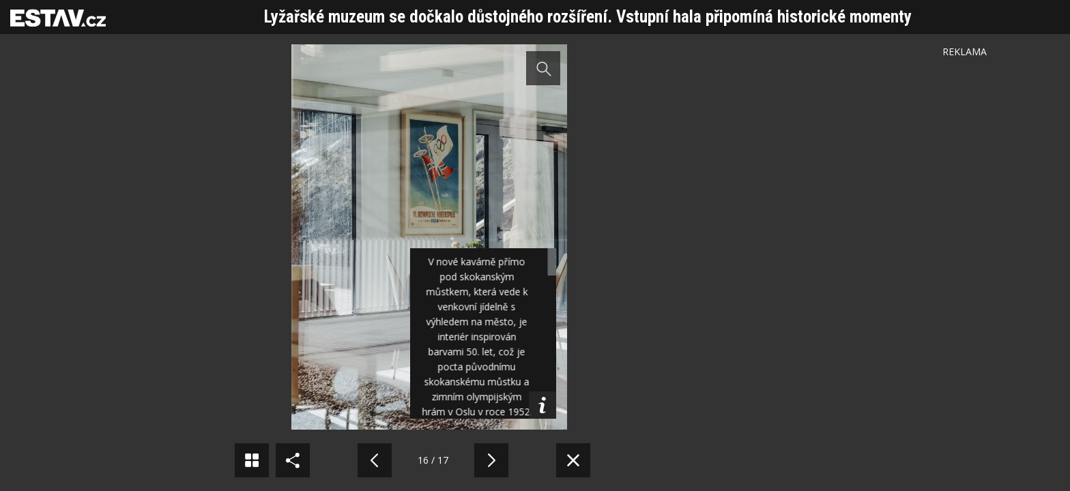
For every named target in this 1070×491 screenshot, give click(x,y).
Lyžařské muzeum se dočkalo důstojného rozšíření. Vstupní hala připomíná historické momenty (588, 17)
